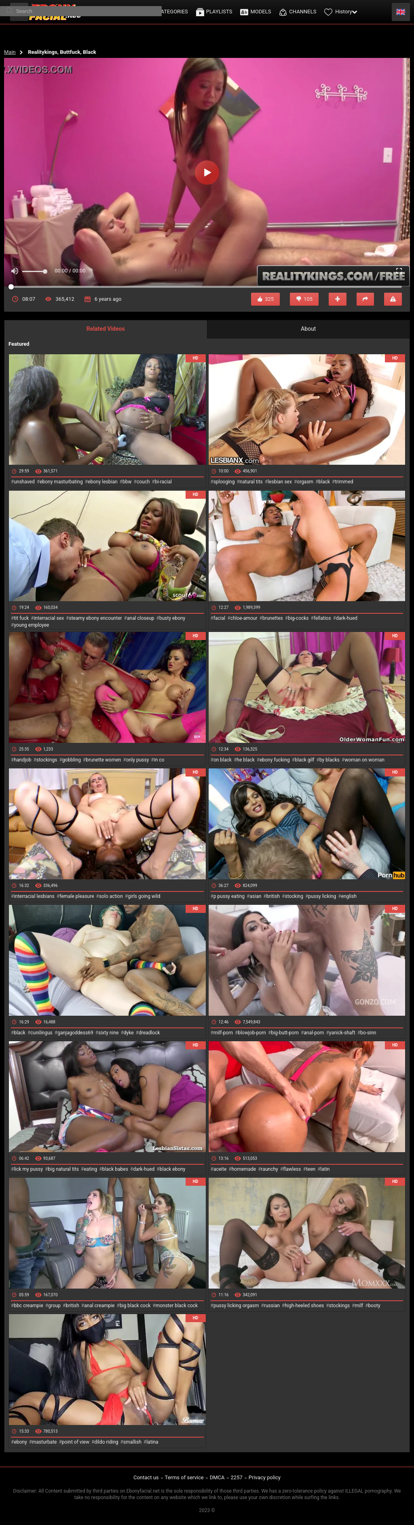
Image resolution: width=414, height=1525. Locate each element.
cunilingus (41, 1033)
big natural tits (63, 1169)
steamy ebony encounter (95, 618)
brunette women (103, 760)
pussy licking (322, 896)
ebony (20, 1442)
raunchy (269, 1169)
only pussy (137, 760)
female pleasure (76, 896)
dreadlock (149, 1033)
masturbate (44, 1442)
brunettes (272, 618)
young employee (31, 625)
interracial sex (49, 618)
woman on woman (364, 760)
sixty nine (108, 1033)
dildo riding (106, 1442)
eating (90, 1169)
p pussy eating (229, 896)
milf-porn (223, 1033)
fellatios (322, 618)
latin (325, 1169)
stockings (46, 760)
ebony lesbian (103, 482)
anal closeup (140, 618)
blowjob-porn (252, 1033)
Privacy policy (265, 1477)
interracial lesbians (34, 896)
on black (222, 760)
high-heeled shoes (304, 1305)
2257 (237, 1477)
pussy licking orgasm (236, 1305)
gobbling (71, 760)
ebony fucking (275, 760)
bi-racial (163, 482)
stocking (294, 896)
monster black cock (177, 1305)
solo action (111, 896)
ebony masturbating (61, 482)
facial (219, 618)
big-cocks (298, 618)
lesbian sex (280, 482)
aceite (219, 1169)
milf (359, 1305)
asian (256, 896)
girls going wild (144, 896)
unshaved (24, 482)
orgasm (305, 482)
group (54, 1305)
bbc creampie (28, 1305)
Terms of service (184, 1477)
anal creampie (99, 1305)
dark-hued (346, 618)
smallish (132, 1442)
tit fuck (21, 618)
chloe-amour (244, 618)
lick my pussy (28, 1169)
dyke (129, 1033)
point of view (75, 1442)
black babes (115, 1169)
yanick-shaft (342, 1033)
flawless (292, 1169)
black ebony (173, 1169)
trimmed (344, 482)
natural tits (251, 482)
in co (159, 760)
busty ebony (172, 618)
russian (272, 1305)
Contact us (146, 1477)
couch (143, 482)
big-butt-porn (285, 1033)
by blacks (329, 760)
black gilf (304, 760)
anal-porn (314, 1033)
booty (374, 1305)
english (349, 896)
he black (246, 760)
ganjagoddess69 (75, 1033)
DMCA (217, 1477)
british (273, 896)
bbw (127, 482)
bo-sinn (368, 1033)
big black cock (135, 1305)
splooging (224, 482)
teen (310, 1169)
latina (152, 1442)
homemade (244, 1169)
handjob (22, 760)
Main (10, 52)
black (324, 482)
